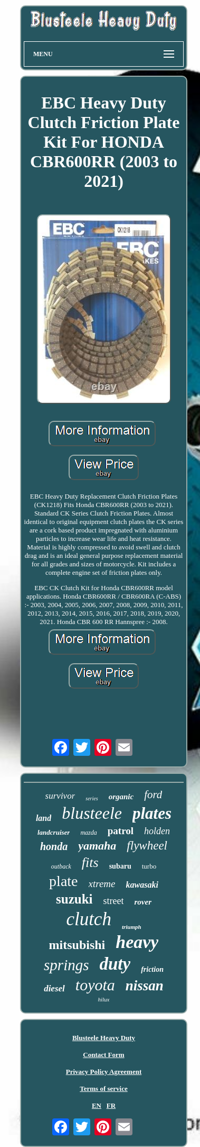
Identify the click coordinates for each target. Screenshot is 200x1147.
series (91, 798)
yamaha (97, 845)
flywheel (147, 845)
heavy (137, 942)
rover (142, 902)
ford (153, 794)
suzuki (74, 899)
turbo (149, 866)
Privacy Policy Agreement (103, 1072)
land (43, 818)
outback (61, 866)
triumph (131, 927)
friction (152, 969)
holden (157, 831)
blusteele (92, 813)
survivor (60, 796)
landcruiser (53, 832)
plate (63, 881)
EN (96, 1105)
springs (66, 964)
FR (111, 1105)
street (113, 901)
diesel (54, 988)
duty (114, 963)
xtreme (102, 883)
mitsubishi (77, 945)
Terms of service (104, 1088)
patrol (121, 830)
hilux (104, 999)
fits (90, 862)
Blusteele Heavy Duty (103, 1038)
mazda (88, 832)
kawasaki (142, 884)
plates (152, 813)
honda (54, 846)
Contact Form (103, 1055)
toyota (95, 985)
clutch (88, 919)
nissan (145, 986)
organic (121, 796)
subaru (120, 866)
